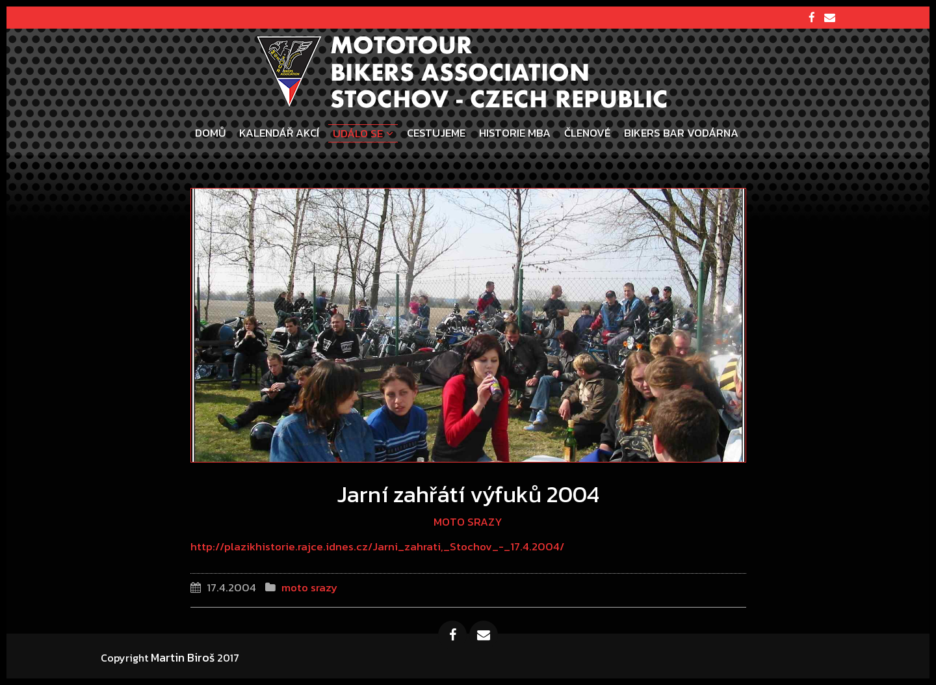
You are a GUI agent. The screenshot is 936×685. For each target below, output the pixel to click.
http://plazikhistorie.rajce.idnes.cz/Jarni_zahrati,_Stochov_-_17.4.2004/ (377, 546)
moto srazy (468, 521)
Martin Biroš (182, 657)
